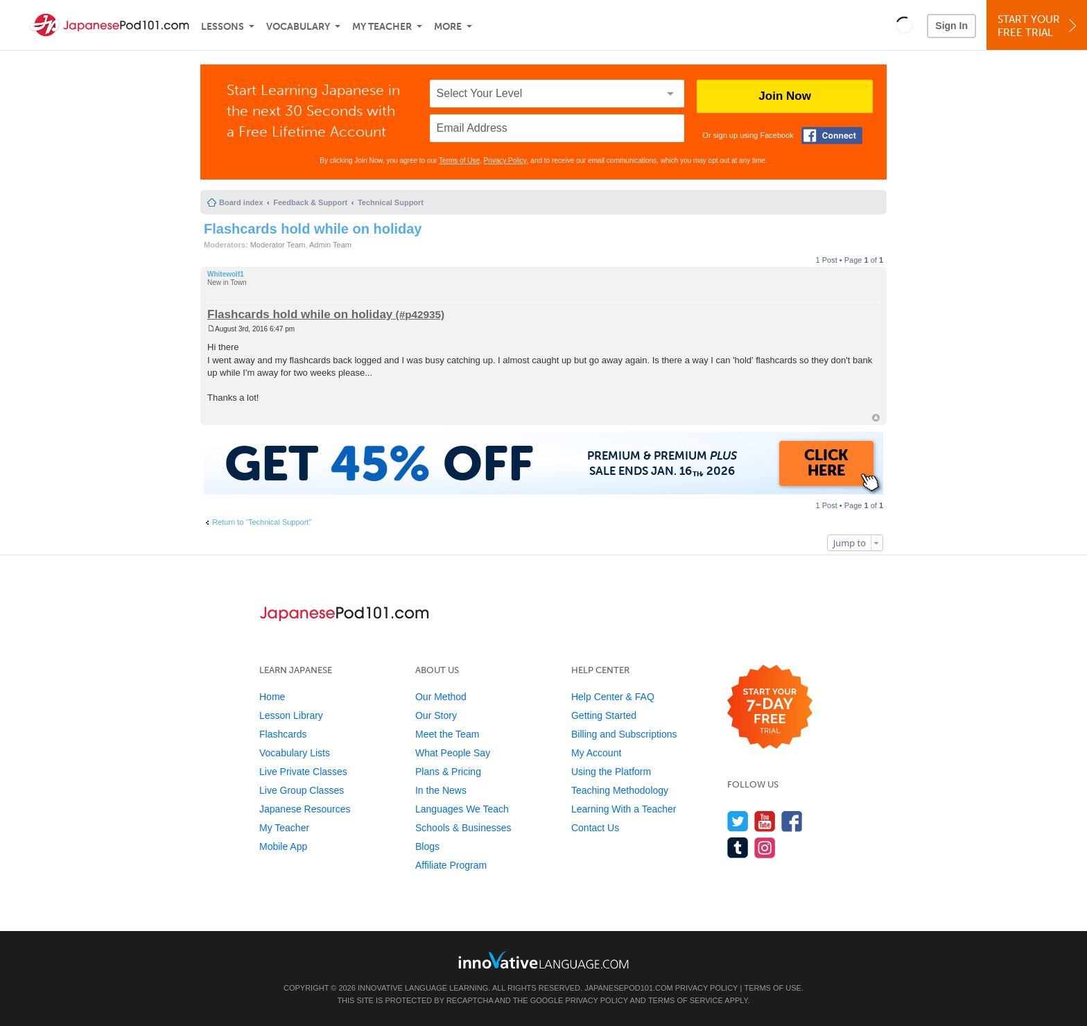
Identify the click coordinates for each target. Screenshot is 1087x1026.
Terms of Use (459, 160)
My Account (596, 752)
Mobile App (283, 846)
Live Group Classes (301, 790)
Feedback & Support (310, 202)
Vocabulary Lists (294, 752)
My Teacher (382, 27)
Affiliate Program (451, 865)
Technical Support (391, 202)
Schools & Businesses (463, 827)
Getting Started (603, 715)
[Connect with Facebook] (832, 135)
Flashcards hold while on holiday (313, 228)
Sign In (951, 25)
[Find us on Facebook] (792, 821)
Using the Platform (611, 771)
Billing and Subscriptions (624, 734)
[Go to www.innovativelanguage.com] (543, 959)
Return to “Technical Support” (261, 522)
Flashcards (282, 734)
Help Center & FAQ (612, 696)
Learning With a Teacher (624, 809)
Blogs (427, 846)
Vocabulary (298, 27)
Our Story (436, 715)
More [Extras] (448, 27)
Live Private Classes (303, 771)
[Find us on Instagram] (765, 847)
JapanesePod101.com (628, 988)
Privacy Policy (505, 160)
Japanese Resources (305, 809)
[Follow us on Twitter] (738, 821)
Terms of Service (685, 1000)
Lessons (222, 27)
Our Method (441, 696)
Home (272, 696)
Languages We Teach (462, 809)
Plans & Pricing (448, 771)
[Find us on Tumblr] (738, 847)
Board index (241, 202)
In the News (441, 790)
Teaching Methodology (619, 790)
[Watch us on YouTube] (765, 821)
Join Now (784, 96)
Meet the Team (447, 734)
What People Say (452, 752)
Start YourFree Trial (1039, 26)
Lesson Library (291, 715)
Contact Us (595, 827)
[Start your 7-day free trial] (769, 707)
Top (876, 417)
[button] (904, 25)
